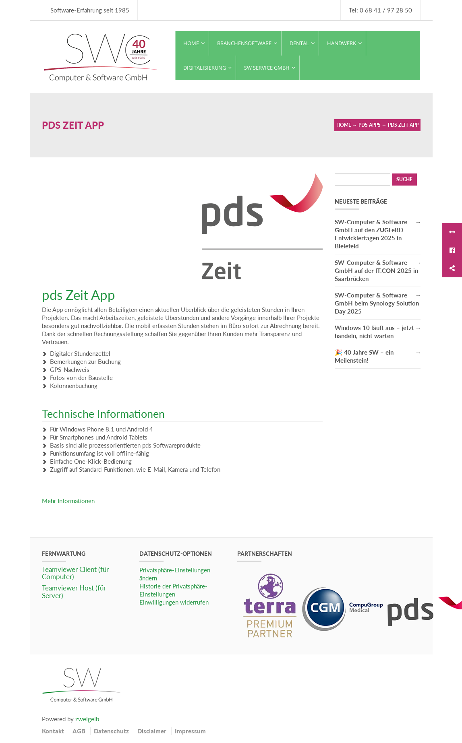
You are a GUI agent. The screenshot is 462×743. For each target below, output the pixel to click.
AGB (79, 731)
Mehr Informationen (68, 500)
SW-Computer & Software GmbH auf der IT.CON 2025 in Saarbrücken (376, 270)
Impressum (190, 731)
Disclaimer (151, 731)
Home (343, 125)
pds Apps (369, 125)
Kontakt (53, 731)
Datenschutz (111, 731)
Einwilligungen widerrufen (174, 602)
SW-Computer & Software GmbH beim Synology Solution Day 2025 (377, 303)
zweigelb (87, 718)
